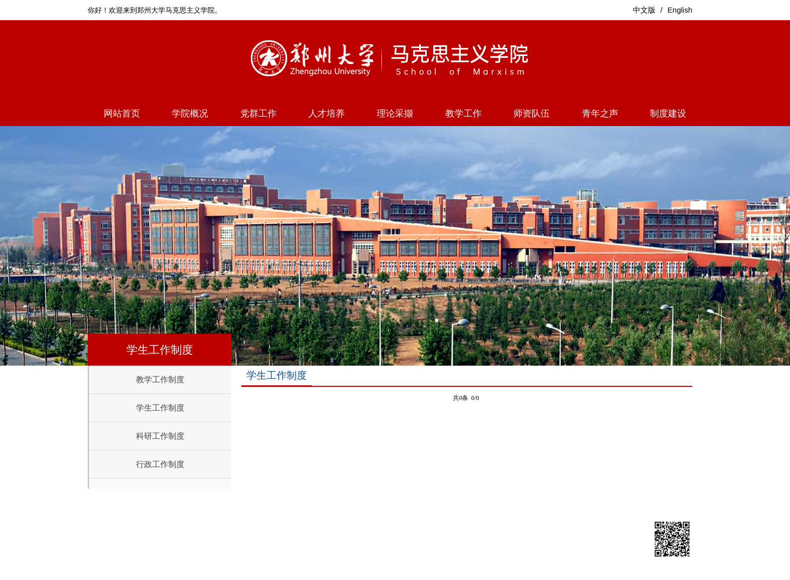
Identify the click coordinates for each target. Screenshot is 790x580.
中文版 (644, 10)
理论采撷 (395, 113)
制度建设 (668, 113)
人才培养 (326, 113)
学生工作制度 (160, 407)
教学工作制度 (160, 379)
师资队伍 (531, 113)
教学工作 (463, 113)
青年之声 (600, 113)
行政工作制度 (160, 464)
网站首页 (122, 113)
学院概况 (190, 113)
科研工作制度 (160, 436)
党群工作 (258, 113)
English (680, 10)
